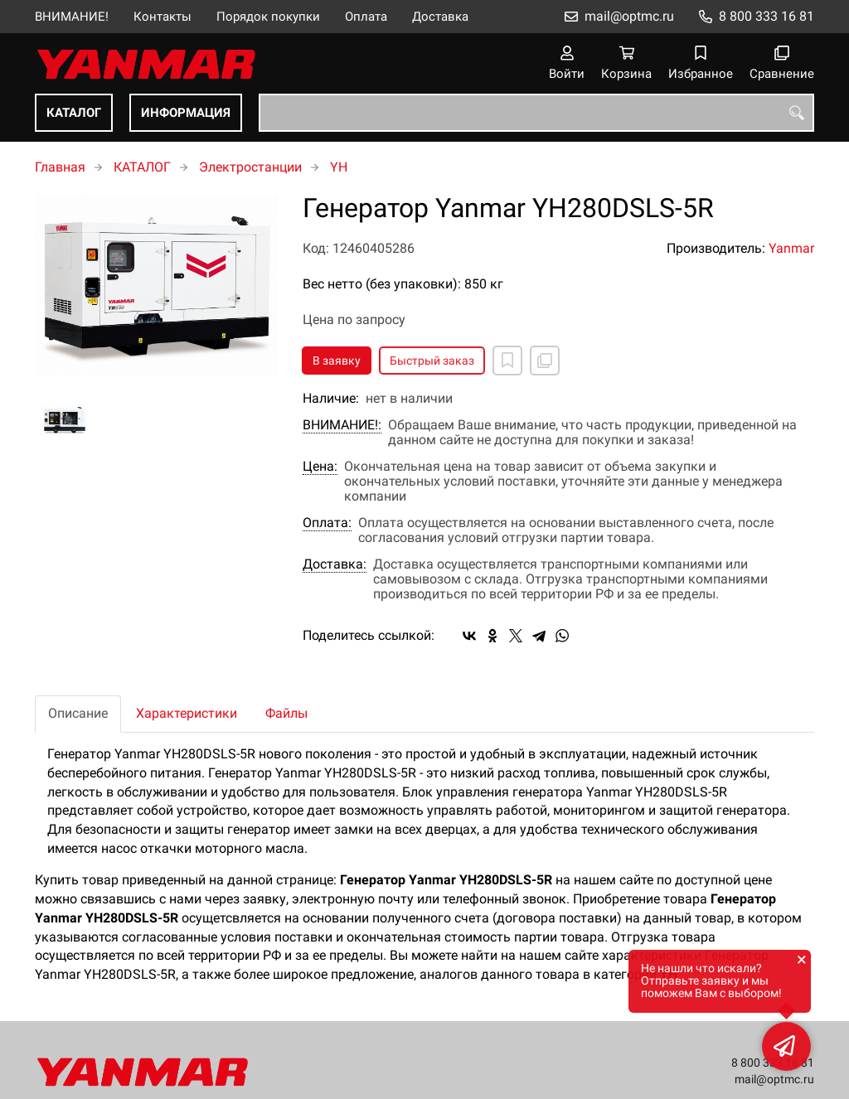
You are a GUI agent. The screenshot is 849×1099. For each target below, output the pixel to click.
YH (338, 167)
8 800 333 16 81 (766, 16)
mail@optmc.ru (629, 16)
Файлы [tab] (286, 713)
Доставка (440, 16)
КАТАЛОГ (73, 112)
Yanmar (791, 248)
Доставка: (334, 564)
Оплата (366, 16)
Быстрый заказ (432, 360)
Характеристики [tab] (186, 713)
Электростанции (250, 167)
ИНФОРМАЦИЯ (185, 112)
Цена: (320, 466)
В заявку (337, 360)
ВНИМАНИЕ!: (342, 425)
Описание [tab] (78, 713)
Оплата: (327, 523)
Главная (60, 167)
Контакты (162, 16)
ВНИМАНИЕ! (72, 16)
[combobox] (536, 113)
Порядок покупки (268, 16)
